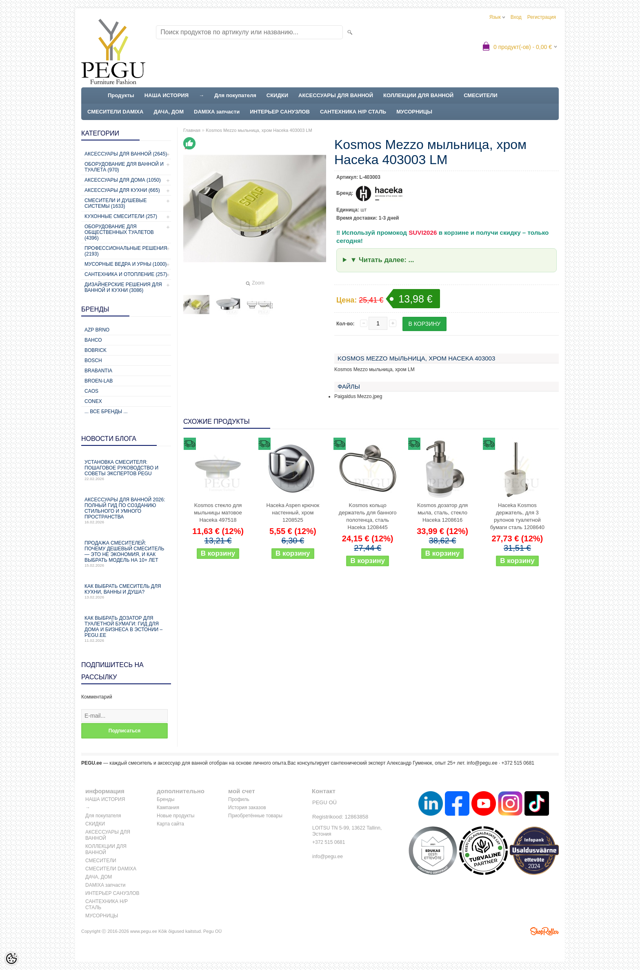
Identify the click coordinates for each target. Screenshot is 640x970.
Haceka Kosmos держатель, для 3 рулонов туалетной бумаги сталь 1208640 (517, 516)
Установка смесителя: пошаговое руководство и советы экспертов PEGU (126, 470)
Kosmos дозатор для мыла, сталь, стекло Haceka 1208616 (442, 512)
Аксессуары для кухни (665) (122, 190)
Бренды (165, 799)
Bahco (93, 340)
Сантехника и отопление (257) (125, 274)
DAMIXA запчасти (217, 112)
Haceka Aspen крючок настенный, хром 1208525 (293, 512)
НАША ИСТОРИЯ (166, 95)
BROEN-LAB (98, 381)
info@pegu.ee (482, 763)
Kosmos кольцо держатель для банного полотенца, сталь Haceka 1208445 (368, 516)
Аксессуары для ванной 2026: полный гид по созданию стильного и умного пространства (126, 510)
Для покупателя (235, 95)
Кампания (168, 807)
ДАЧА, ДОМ (168, 112)
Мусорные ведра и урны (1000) (125, 264)
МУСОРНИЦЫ (414, 112)
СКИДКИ (277, 95)
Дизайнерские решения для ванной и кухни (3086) (123, 287)
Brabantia (98, 371)
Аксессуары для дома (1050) (122, 180)
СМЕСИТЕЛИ (481, 95)
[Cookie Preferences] (11, 958)
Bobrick (95, 350)
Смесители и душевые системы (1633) (115, 203)
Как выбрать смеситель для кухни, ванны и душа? (126, 591)
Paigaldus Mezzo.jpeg (358, 396)
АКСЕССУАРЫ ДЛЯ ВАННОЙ (335, 95)
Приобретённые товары (255, 816)
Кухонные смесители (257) (120, 216)
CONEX (93, 401)
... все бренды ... (106, 411)
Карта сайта (170, 824)
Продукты (121, 95)
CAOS (91, 391)
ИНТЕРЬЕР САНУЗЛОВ (280, 112)
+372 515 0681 (328, 842)
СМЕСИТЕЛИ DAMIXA (115, 112)
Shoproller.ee (544, 931)
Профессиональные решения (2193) (125, 251)
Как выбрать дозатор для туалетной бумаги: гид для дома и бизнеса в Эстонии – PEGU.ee (126, 629)
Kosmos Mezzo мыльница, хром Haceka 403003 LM (259, 130)
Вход (516, 17)
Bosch (93, 360)
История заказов (247, 807)
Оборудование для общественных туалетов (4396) (119, 232)
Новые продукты (175, 816)
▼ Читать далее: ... (382, 260)
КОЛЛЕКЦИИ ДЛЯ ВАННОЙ (418, 95)
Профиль (238, 799)
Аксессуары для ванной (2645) (125, 154)
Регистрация (541, 17)
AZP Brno (96, 330)
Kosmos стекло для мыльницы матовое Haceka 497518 (218, 512)
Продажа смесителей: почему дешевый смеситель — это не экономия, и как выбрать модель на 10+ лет (126, 553)
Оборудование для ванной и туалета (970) (124, 167)
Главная (191, 130)
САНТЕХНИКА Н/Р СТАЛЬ (353, 112)
